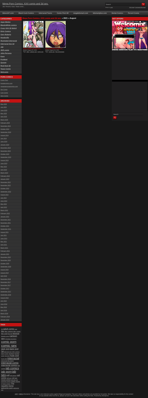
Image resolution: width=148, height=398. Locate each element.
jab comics (12, 368)
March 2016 (4, 313)
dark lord (5, 349)
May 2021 (4, 242)
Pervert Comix (133, 13)
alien (28, 51)
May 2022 (4, 204)
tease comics (6, 384)
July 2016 (4, 301)
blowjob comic (5, 336)
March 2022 (4, 210)
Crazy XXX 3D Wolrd (9, 28)
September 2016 (6, 295)
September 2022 (6, 192)
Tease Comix (6, 69)
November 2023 (6, 151)
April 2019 (4, 276)
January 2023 (5, 179)
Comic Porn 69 (62, 13)
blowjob (16, 334)
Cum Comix (4, 93)
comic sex (40, 51)
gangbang (11, 353)
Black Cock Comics (26, 13)
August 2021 (5, 232)
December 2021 (6, 220)
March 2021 (4, 248)
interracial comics (9, 365)
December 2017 (6, 282)
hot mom (7, 356)
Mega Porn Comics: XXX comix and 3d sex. (25, 3)
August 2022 (5, 195)
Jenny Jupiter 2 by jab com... (32, 48)
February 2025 (5, 123)
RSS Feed (131, 7)
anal (16, 329)
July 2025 (4, 107)
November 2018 (6, 279)
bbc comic (16, 331)
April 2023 (4, 170)
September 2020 (6, 267)
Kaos (3, 56)
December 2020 (6, 257)
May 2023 (4, 167)
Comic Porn (4, 80)
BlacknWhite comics (9, 25)
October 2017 (5, 288)
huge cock (14, 356)
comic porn (8, 342)
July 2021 (4, 235)
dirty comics (15, 352)
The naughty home (7, 384)
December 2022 (6, 182)
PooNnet (4, 60)
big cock (4, 334)
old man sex (14, 380)
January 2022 (5, 217)
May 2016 (4, 307)
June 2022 (4, 201)
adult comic (8, 329)
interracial (13, 358)
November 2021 (6, 223)
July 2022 (4, 198)
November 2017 (6, 285)
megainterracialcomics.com (9, 86)
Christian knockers (10, 339)
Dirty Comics (6, 31)
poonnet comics (6, 381)
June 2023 (4, 163)
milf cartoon (13, 375)
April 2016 (4, 310)
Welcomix (4, 72)
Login (111, 7)
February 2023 (5, 176)
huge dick (4, 359)
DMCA (21, 394)
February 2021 (5, 251)
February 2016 (5, 316)
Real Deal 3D (6, 66)
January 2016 (5, 320)
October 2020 (5, 263)
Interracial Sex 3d (7, 44)
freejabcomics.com (6, 83)
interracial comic (10, 363)
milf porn (9, 378)
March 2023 (4, 173)
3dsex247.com (8, 13)
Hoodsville (5, 38)
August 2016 (5, 298)
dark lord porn (8, 352)
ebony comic (4, 353)
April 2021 (4, 245)
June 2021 (4, 238)
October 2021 (5, 226)
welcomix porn (7, 388)
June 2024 (4, 141)
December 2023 (6, 148)
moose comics (6, 380)
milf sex (14, 378)
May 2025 (4, 113)
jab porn (6, 371)
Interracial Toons (45, 13)
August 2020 (5, 270)
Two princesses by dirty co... (54, 48)
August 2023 (5, 160)
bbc (2, 331)
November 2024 (6, 126)
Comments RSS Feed (140, 7)
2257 (16, 394)
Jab (2, 47)
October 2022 (5, 188)
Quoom (3, 63)
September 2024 (6, 132)
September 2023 (6, 157)
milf (7, 375)
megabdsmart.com (80, 13)
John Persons (6, 53)
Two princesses (59, 51)
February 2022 (5, 213)
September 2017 (6, 291)
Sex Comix (4, 89)
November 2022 (6, 185)
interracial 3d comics (7, 361)
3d (2, 329)
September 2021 (6, 229)
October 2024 (5, 129)
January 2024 (5, 145)
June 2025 (4, 110)
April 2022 (4, 207)
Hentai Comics (117, 13)
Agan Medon (6, 22)
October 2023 (5, 154)
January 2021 (5, 254)
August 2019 (5, 273)
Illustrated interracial (9, 41)
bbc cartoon (9, 331)
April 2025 (4, 116)
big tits (10, 334)
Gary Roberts (6, 35)
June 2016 (4, 304)
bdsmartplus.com (100, 13)
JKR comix (5, 50)
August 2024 (5, 135)
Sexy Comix (4, 96)
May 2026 (4, 104)
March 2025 (4, 120)
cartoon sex (33, 51)
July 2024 (4, 138)
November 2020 (6, 260)
